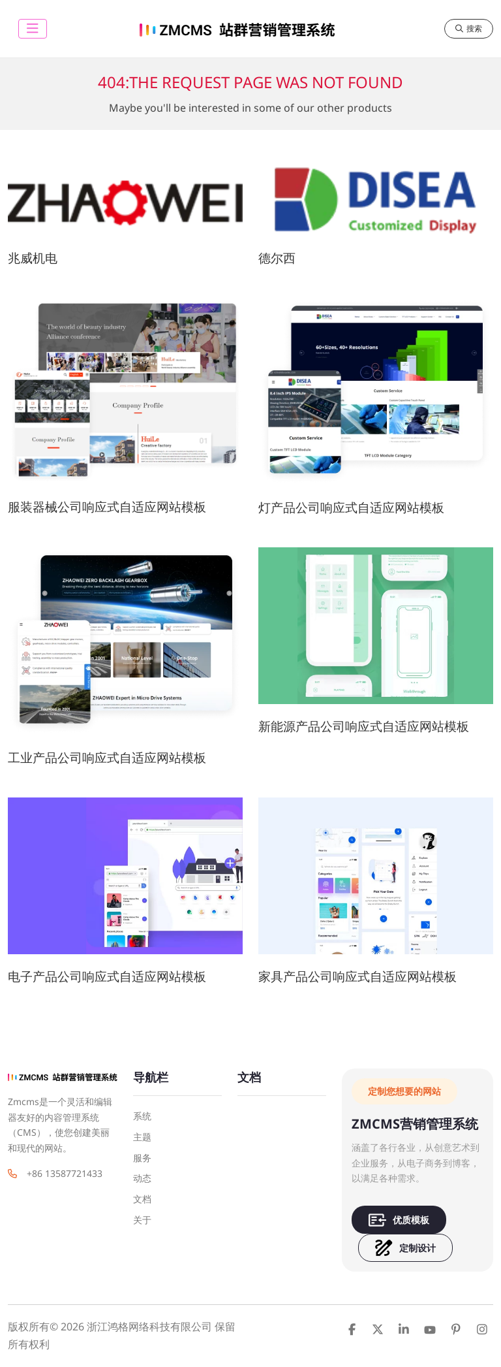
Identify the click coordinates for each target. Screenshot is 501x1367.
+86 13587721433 (64, 1173)
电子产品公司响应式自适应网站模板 (107, 976)
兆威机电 (32, 257)
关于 (142, 1220)
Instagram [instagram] (482, 1329)
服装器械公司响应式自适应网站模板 (107, 506)
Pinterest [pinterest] (456, 1329)
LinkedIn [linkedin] (404, 1329)
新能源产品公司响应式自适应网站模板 (363, 726)
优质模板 (399, 1220)
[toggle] (32, 29)
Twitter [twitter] (378, 1329)
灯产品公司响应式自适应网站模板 (351, 507)
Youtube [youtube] (430, 1329)
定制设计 (405, 1248)
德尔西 (277, 257)
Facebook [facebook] (352, 1329)
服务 (142, 1157)
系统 (142, 1116)
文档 (142, 1199)
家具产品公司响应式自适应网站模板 (357, 976)
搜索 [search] (468, 28)
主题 (142, 1137)
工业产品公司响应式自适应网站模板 (107, 757)
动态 (142, 1178)
